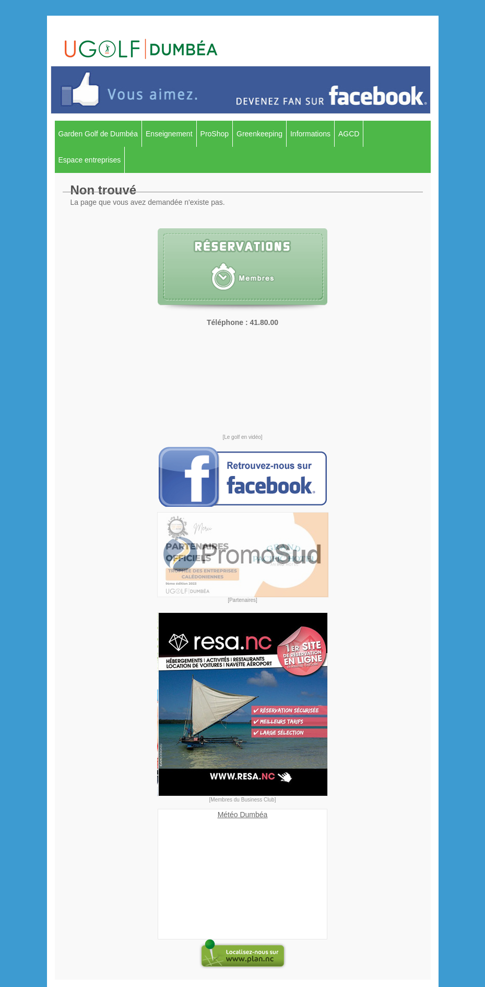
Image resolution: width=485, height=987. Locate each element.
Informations (310, 134)
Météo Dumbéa (243, 814)
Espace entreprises (89, 160)
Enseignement (169, 134)
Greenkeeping (259, 134)
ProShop (214, 134)
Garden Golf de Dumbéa (98, 134)
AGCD (348, 134)
